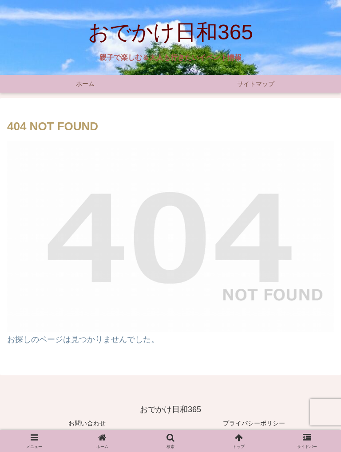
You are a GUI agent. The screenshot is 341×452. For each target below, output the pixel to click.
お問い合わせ (87, 423)
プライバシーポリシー (254, 423)
